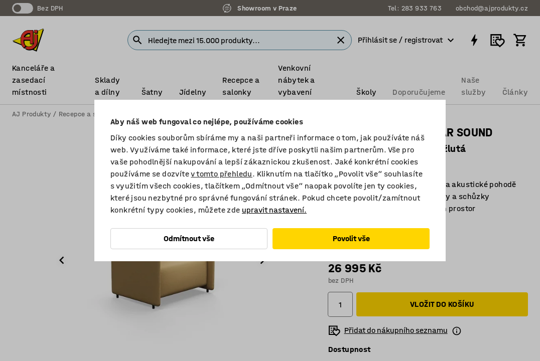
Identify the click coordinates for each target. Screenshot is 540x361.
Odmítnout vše (189, 238)
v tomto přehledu (221, 173)
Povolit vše (351, 238)
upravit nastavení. (274, 210)
